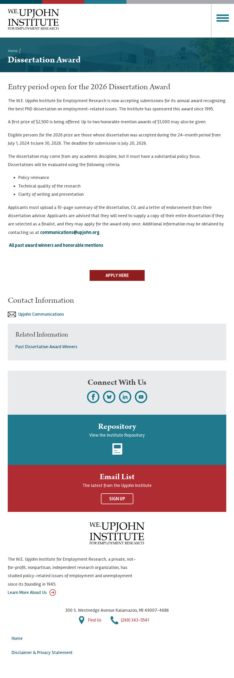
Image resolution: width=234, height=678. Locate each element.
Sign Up (117, 499)
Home (13, 50)
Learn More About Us (32, 592)
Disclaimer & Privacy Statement (42, 652)
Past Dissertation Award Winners (46, 346)
